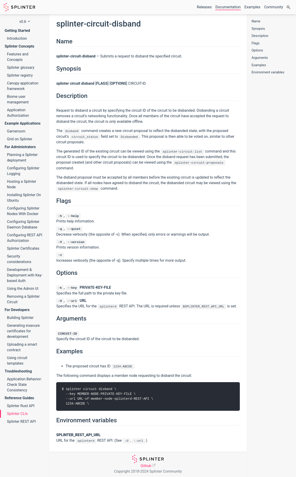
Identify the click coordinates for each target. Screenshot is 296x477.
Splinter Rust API (20, 406)
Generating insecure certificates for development (23, 331)
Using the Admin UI (22, 288)
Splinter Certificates (23, 248)
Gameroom (16, 131)
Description (260, 36)
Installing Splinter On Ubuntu (24, 198)
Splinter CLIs (17, 413)
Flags (256, 43)
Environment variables (268, 72)
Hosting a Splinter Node (21, 184)
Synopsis (258, 29)
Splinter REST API (21, 421)
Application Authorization (18, 113)
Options (257, 50)
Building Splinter (20, 317)
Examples (259, 65)
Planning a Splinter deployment (22, 157)
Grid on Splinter (19, 139)
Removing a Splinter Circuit (23, 299)
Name (256, 21)
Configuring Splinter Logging (23, 171)
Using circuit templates (17, 361)
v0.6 (23, 21)
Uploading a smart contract (22, 347)
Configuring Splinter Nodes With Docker (23, 211)
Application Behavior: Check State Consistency (24, 384)
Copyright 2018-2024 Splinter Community (148, 471)
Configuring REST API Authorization (24, 238)
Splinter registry (20, 75)
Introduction (17, 38)
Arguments (260, 58)
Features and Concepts (17, 57)
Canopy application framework (22, 86)
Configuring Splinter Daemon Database (23, 224)
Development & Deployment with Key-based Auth (24, 275)
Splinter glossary (20, 67)
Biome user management (18, 99)
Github (146, 466)
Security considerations (19, 259)
